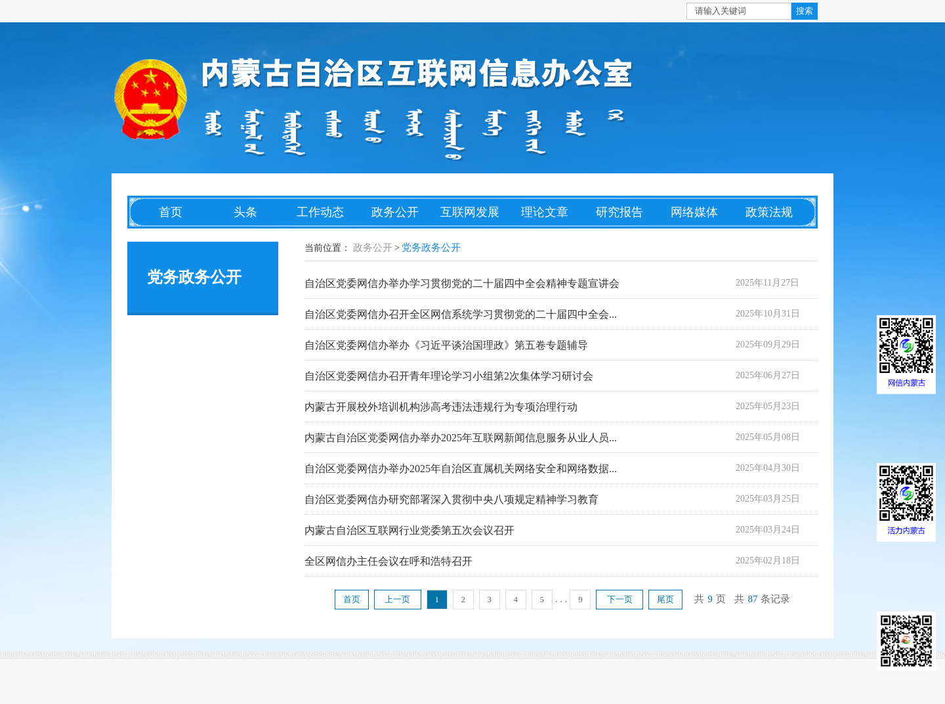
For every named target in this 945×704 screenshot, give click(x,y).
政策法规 (769, 212)
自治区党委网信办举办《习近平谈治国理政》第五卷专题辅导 (446, 345)
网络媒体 (694, 212)
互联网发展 (469, 212)
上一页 (397, 599)
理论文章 (544, 212)
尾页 (665, 599)
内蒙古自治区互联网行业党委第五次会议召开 (409, 530)
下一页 (620, 599)
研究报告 (619, 212)
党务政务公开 (431, 247)
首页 (170, 212)
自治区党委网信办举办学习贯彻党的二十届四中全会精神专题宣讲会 (462, 283)
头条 (245, 212)
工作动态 (320, 212)
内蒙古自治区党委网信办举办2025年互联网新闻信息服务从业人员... (460, 437)
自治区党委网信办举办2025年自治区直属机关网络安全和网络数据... (460, 468)
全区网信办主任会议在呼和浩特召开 (388, 561)
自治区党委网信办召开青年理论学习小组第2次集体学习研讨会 (448, 376)
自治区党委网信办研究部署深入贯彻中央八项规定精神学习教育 (451, 499)
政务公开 (395, 212)
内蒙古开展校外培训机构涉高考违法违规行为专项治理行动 (441, 406)
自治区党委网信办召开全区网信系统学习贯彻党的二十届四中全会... (460, 314)
